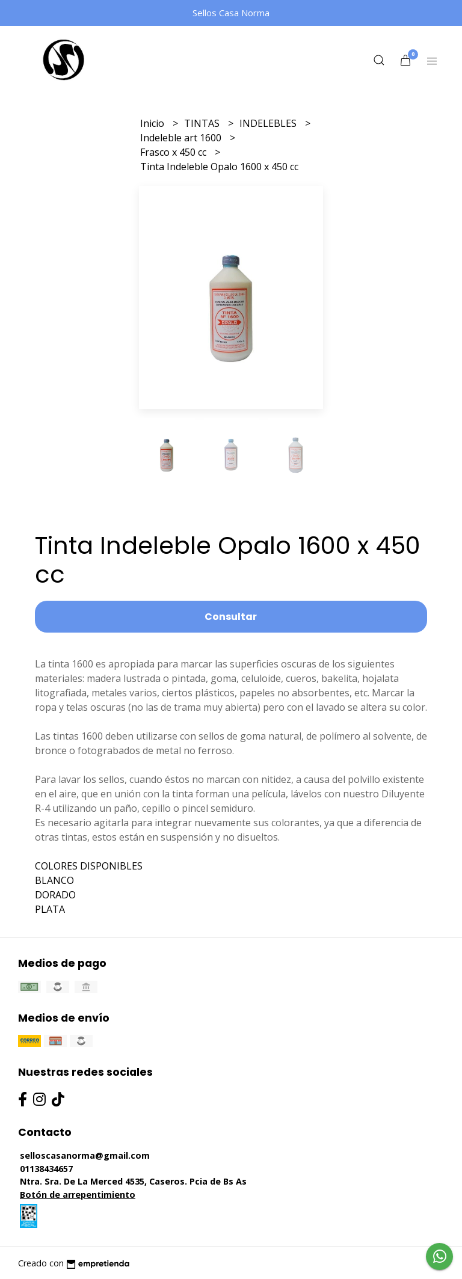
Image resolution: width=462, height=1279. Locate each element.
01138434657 (46, 1168)
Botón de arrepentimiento (77, 1194)
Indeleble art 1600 (182, 137)
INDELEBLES (269, 123)
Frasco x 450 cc (174, 152)
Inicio (153, 123)
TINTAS (203, 123)
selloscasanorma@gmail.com (85, 1155)
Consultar (231, 617)
